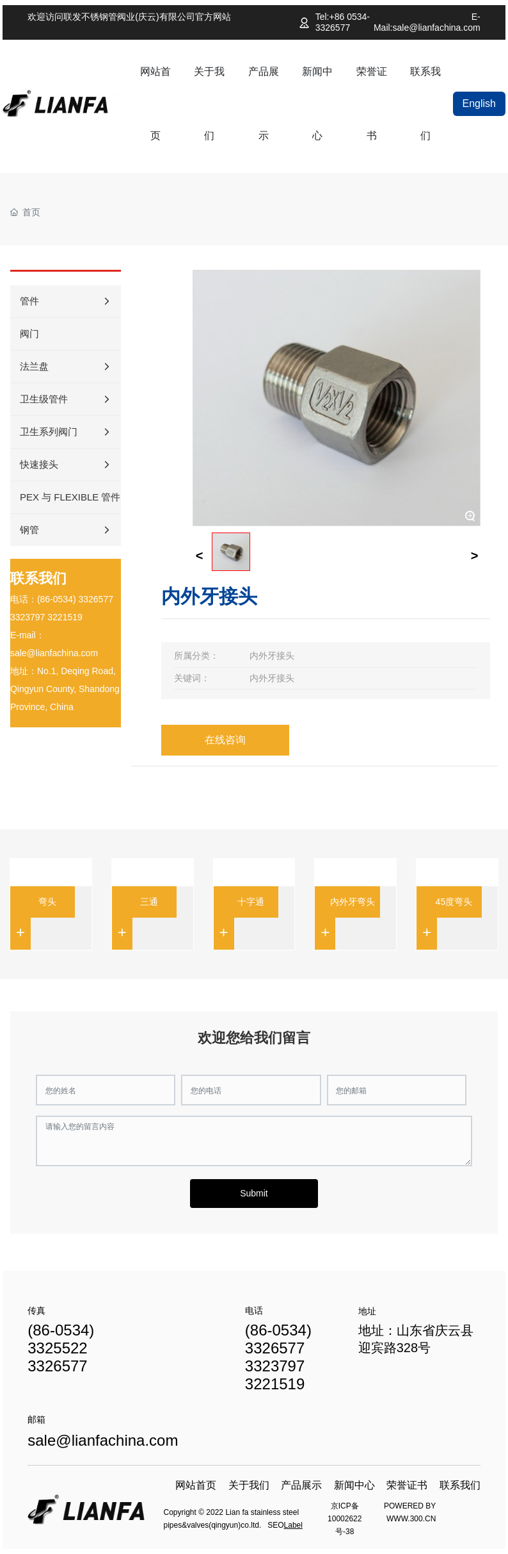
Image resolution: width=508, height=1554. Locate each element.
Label (293, 1525)
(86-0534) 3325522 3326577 (61, 1348)
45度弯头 (454, 902)
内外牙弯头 (352, 902)
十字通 (250, 902)
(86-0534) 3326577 (75, 599)
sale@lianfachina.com (54, 653)
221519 (67, 617)
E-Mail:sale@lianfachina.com (427, 22)
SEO (275, 1525)
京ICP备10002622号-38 (344, 1518)
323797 (30, 617)
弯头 (47, 902)
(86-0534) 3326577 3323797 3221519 (278, 1357)
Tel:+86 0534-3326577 (342, 22)
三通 (149, 902)
